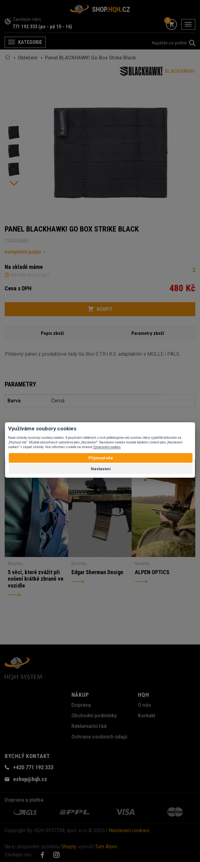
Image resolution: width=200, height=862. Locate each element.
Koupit (100, 309)
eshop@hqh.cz (30, 779)
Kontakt (146, 716)
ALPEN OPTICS (152, 572)
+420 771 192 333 (33, 767)
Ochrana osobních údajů (99, 737)
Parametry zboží (147, 333)
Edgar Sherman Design (97, 572)
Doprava (81, 705)
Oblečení (27, 58)
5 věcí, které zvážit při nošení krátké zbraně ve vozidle (35, 579)
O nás (144, 705)
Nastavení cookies (129, 830)
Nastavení (101, 468)
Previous (14, 122)
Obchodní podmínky (94, 716)
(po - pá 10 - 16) (55, 27)
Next (14, 183)
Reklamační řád (88, 726)
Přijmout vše (100, 458)
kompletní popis (23, 252)
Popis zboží (52, 333)
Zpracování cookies (107, 447)
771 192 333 (24, 27)
